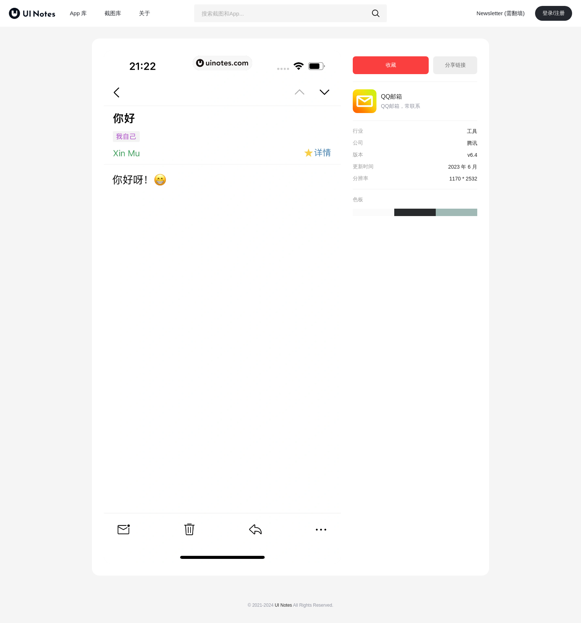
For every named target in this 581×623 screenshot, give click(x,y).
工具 (472, 131)
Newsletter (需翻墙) (501, 13)
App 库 (78, 13)
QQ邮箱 (391, 96)
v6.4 (472, 155)
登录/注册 (553, 13)
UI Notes (283, 605)
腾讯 (472, 143)
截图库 (112, 13)
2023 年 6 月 (462, 167)
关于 (144, 13)
